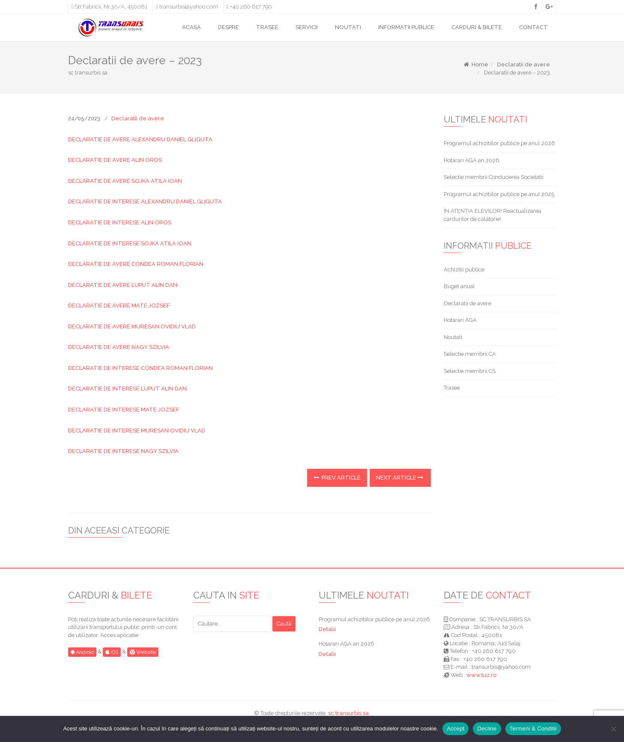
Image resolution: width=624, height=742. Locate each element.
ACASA (191, 27)
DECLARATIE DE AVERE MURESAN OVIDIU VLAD (132, 326)
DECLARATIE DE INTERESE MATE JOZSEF (123, 409)
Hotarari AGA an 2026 (471, 160)
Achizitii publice (464, 269)
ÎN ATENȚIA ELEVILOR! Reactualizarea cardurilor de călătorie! (492, 215)
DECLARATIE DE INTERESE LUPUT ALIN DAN (127, 388)
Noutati (453, 337)
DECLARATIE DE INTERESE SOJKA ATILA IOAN (129, 243)
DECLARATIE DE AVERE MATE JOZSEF (119, 305)
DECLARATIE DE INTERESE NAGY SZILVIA (123, 451)
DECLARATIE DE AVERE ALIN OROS (115, 160)
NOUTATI (348, 27)
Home (475, 64)
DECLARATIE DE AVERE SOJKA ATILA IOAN (125, 181)
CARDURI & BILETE (476, 27)
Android (82, 652)
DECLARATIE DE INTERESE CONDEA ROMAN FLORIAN (140, 368)
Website (143, 652)
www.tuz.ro (481, 675)
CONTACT (533, 27)
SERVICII (307, 27)
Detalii (327, 629)
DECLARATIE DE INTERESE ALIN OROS (119, 222)
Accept (455, 728)
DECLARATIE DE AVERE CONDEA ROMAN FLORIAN (135, 264)
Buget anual (459, 286)
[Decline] (613, 728)
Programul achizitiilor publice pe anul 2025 (499, 194)
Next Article (399, 477)
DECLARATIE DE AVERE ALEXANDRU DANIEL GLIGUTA (140, 139)
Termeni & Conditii (533, 728)
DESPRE (228, 27)
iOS (111, 652)
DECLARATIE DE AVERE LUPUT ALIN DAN (122, 285)
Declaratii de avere (523, 64)
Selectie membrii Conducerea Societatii (493, 177)
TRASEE (267, 27)
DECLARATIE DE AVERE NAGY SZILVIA (118, 347)
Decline (486, 728)
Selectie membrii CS (470, 371)
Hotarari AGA (460, 320)
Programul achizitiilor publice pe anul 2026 (499, 143)
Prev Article (337, 477)
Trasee (452, 387)
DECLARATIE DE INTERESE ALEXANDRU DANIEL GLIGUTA (145, 201)
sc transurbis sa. (349, 713)
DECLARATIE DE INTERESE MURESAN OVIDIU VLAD (136, 430)
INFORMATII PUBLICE (406, 27)
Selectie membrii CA (470, 354)
